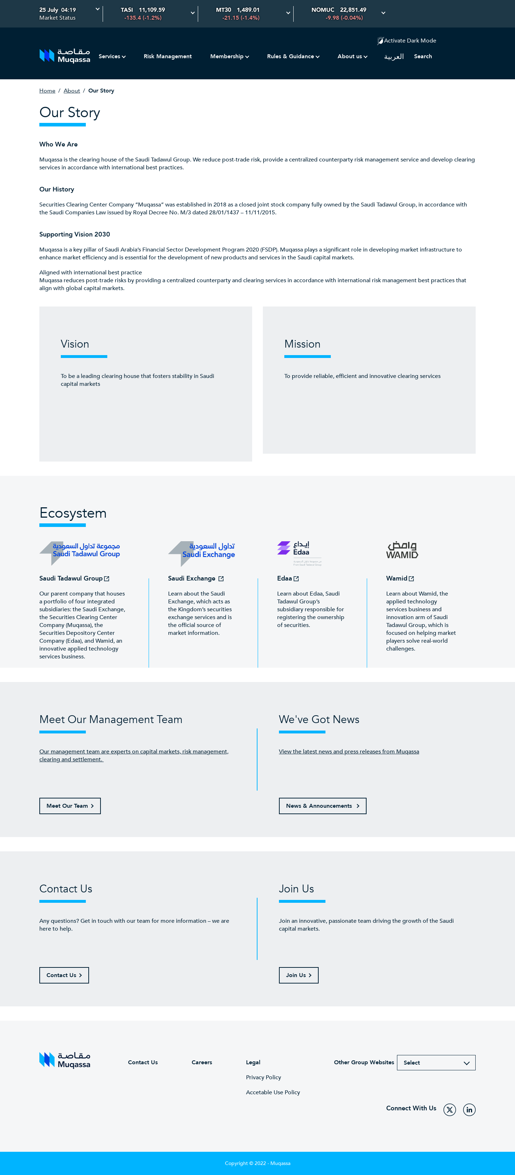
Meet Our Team (67, 806)
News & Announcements (320, 806)
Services (109, 56)
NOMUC (323, 10)
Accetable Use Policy (273, 1092)
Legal (253, 1062)
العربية (394, 56)
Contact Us (61, 975)
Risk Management (168, 56)
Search (423, 56)
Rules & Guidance (290, 56)
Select (412, 1063)
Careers (202, 1062)
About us (350, 56)
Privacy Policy (263, 1077)
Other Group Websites (364, 1062)
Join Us (296, 975)
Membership (227, 56)
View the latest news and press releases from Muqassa (349, 752)
